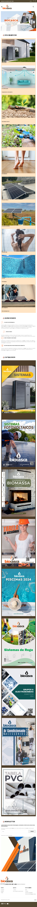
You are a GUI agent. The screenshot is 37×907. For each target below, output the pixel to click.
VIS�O (2, 892)
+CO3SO (14, 889)
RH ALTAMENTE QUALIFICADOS (18, 891)
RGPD (26, 889)
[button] (33, 7)
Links (30, 1)
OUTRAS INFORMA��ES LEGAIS (30, 894)
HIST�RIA (2, 889)
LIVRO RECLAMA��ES (29, 892)
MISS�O (2, 891)
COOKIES (26, 891)
